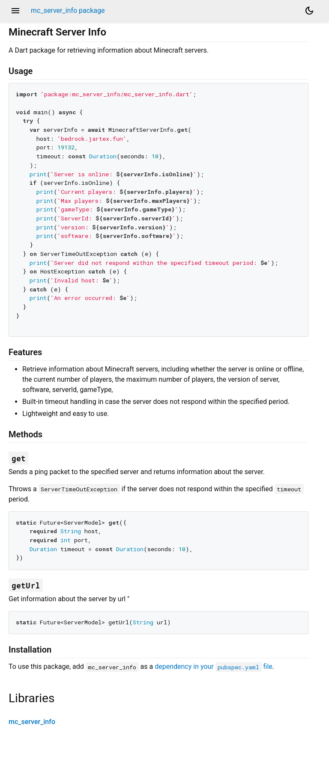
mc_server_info (32, 722)
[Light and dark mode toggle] (309, 11)
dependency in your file (213, 666)
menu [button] (15, 11)
